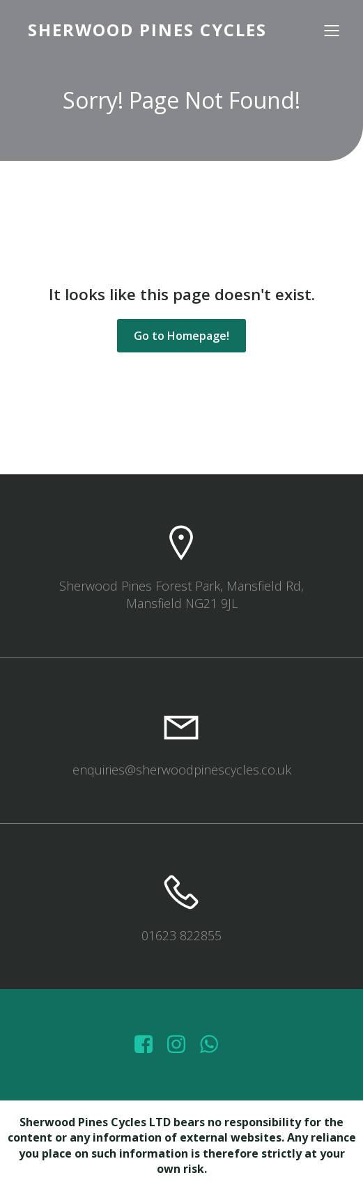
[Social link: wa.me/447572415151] (214, 1045)
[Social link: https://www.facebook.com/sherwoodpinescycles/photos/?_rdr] (148, 1045)
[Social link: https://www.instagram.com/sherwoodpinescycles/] (181, 1045)
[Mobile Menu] (331, 30)
